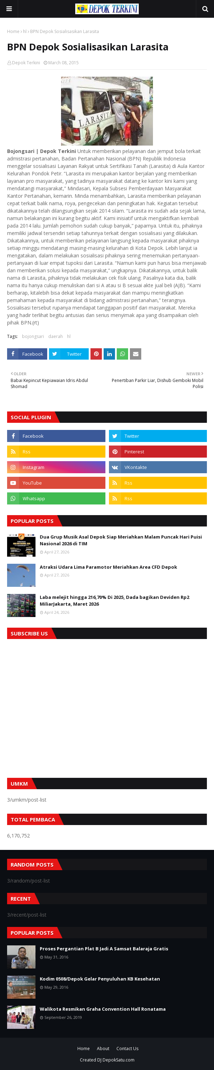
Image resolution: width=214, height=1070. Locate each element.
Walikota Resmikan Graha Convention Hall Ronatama (103, 1009)
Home (13, 31)
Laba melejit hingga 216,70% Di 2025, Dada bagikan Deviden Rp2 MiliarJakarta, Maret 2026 (114, 600)
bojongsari (33, 336)
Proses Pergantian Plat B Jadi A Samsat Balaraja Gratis (104, 948)
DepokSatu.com (119, 1060)
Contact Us (127, 1049)
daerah (55, 336)
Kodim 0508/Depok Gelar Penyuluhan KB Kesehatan (100, 979)
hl (25, 31)
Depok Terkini (26, 63)
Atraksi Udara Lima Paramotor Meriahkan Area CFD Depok (108, 567)
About (103, 1049)
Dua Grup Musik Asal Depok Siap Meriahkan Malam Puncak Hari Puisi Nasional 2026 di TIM (121, 540)
